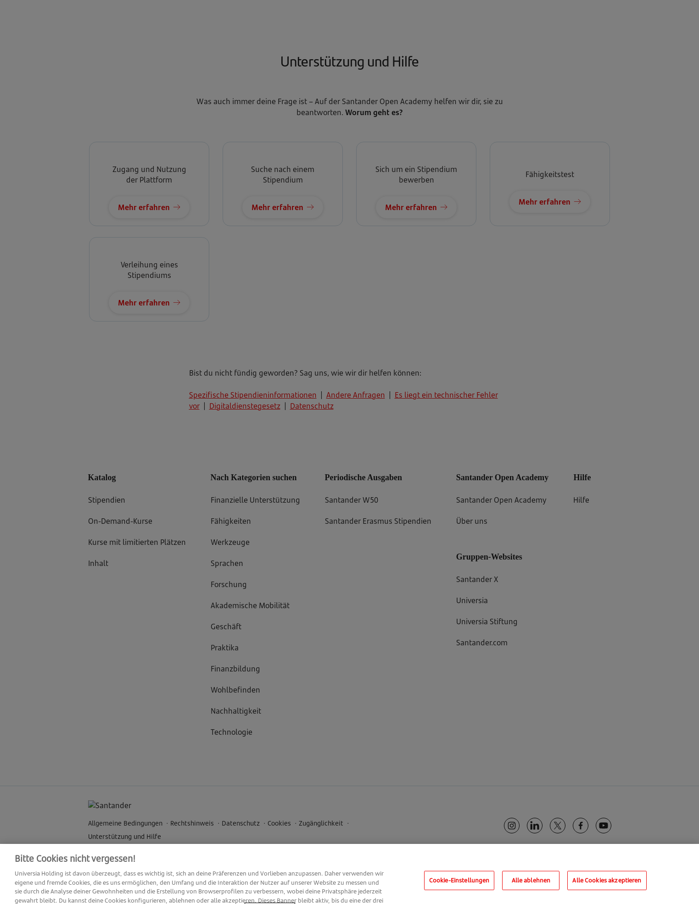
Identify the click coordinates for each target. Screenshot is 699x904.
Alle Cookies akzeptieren (606, 888)
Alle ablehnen (531, 888)
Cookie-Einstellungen (459, 888)
